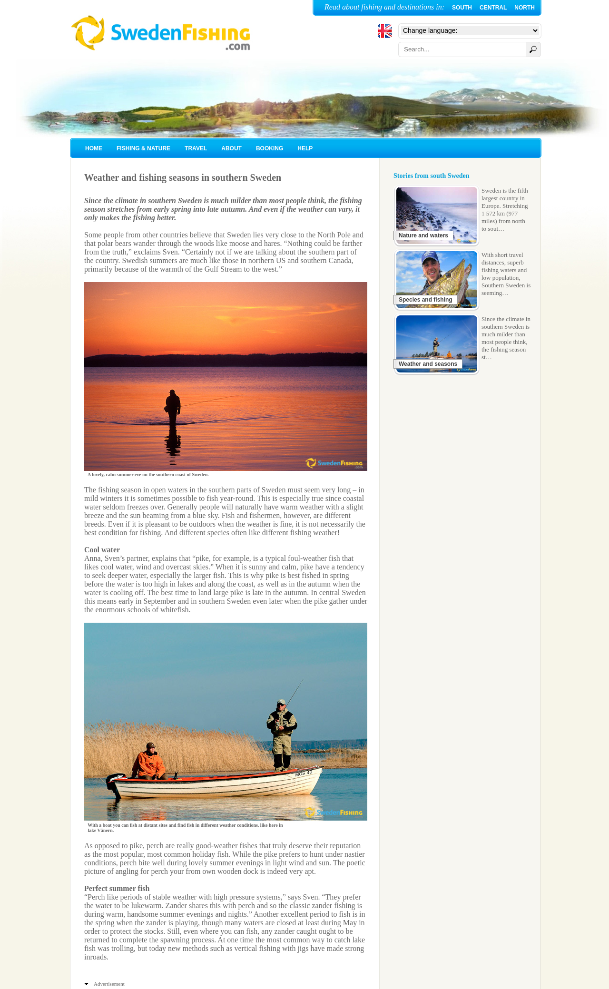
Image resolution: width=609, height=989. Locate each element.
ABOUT (231, 148)
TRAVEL (196, 148)
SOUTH (462, 7)
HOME (93, 148)
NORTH (524, 7)
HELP (305, 148)
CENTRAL (493, 7)
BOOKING (269, 148)
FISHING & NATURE (143, 148)
